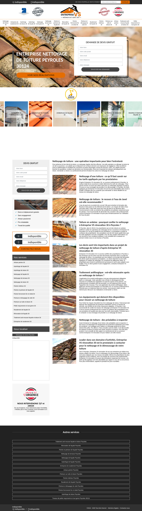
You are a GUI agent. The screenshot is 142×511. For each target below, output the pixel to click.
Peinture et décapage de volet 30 (84, 23)
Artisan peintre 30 (116, 23)
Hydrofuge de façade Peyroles (71, 462)
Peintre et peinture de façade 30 (56, 23)
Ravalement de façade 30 (93, 23)
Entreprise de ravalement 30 (14, 23)
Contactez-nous (125, 508)
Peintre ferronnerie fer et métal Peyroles (71, 490)
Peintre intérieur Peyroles (71, 478)
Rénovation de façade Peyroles (71, 445)
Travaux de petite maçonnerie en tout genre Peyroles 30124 (71, 498)
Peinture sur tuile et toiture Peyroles (71, 474)
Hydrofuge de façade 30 (31, 23)
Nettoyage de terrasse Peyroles (71, 454)
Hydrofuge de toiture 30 (23, 23)
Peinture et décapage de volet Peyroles (71, 486)
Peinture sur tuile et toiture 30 (109, 23)
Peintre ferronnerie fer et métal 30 (75, 23)
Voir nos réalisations (40, 75)
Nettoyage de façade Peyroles (71, 458)
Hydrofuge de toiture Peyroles (71, 494)
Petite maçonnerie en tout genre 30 (135, 23)
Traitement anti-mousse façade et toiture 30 (124, 23)
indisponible (19, 2)
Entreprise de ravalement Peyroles (71, 466)
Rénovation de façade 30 (65, 23)
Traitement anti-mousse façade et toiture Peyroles (71, 441)
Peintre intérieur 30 (101, 23)
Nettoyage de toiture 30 (6, 23)
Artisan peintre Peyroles (71, 470)
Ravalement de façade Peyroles (71, 482)
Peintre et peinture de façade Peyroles (71, 450)
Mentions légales (113, 508)
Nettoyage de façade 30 (40, 23)
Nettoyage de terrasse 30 (48, 23)
